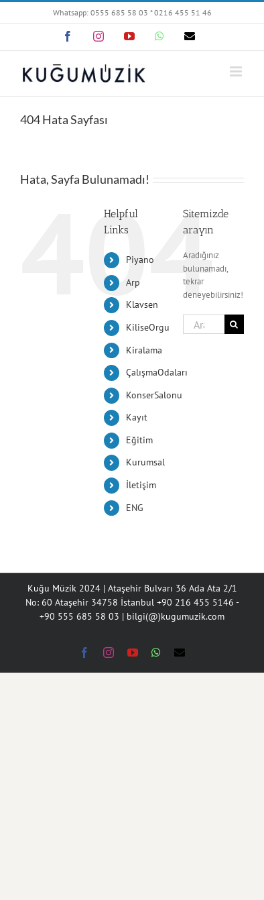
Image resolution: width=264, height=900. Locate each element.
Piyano (140, 260)
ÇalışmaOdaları (157, 372)
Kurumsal (145, 462)
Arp (133, 282)
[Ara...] (203, 324)
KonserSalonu (154, 395)
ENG (134, 508)
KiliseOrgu (148, 327)
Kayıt (136, 417)
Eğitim (139, 440)
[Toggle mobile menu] (237, 71)
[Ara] (234, 324)
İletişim (141, 485)
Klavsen (142, 304)
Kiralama (144, 350)
